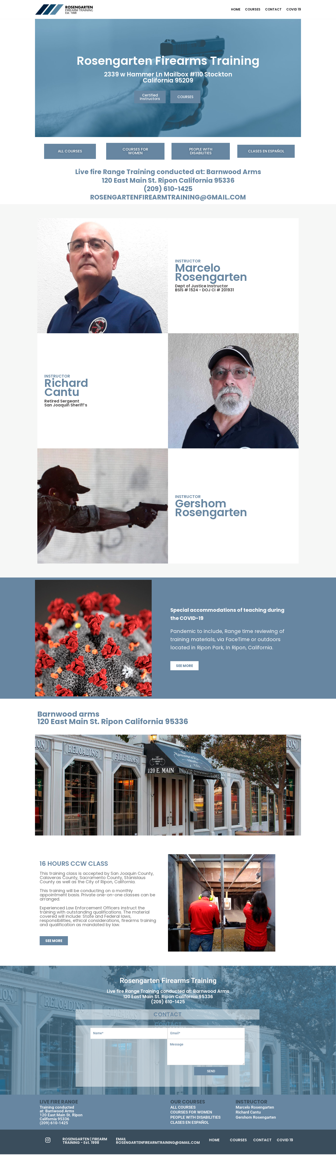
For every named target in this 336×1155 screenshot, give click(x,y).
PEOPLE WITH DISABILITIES (195, 1118)
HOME (214, 1140)
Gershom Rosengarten (256, 1118)
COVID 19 (293, 9)
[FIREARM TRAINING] (64, 9)
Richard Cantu (248, 1112)
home (235, 9)
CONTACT (273, 9)
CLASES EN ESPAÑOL (189, 1123)
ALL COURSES (183, 1107)
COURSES (252, 9)
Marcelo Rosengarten (255, 1107)
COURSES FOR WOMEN (191, 1112)
